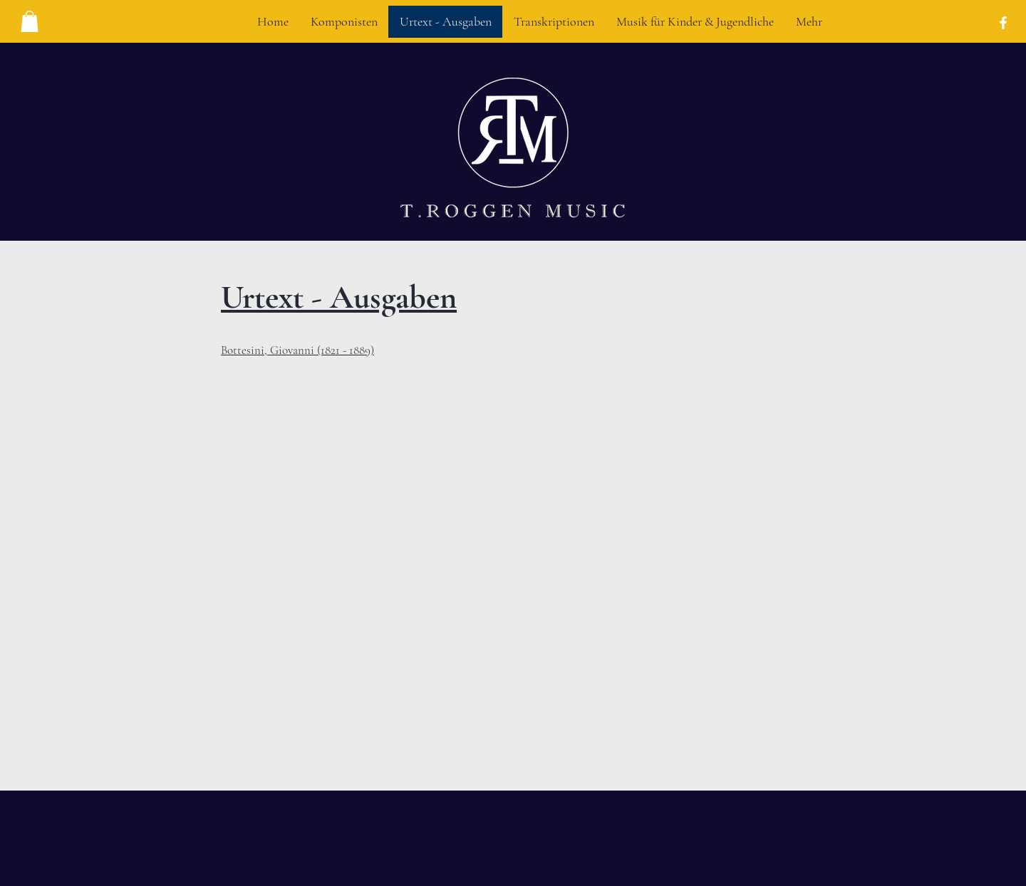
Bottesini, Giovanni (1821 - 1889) (297, 350)
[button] (29, 21)
